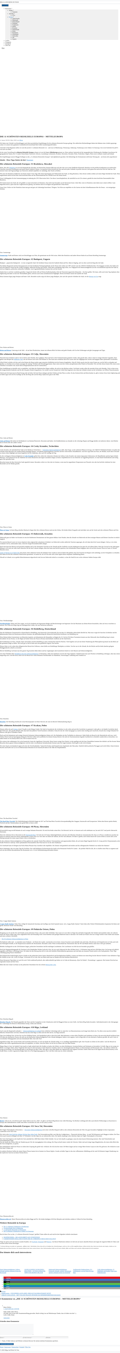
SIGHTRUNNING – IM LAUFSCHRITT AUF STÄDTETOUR (22, 1237)
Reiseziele (8, 8)
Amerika (12, 13)
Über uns (7, 45)
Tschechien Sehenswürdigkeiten (51, 450)
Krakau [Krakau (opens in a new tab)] (16, 729)
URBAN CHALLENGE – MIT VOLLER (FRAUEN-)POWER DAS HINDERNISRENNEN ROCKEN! (31, 1295)
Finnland (14, 23)
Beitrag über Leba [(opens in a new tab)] (51, 964)
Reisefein (2, 721)
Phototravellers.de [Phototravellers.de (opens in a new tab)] (5, 1219)
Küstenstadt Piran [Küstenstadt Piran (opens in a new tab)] (31, 835)
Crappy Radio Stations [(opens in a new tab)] (7, 924)
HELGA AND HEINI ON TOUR (9, 2)
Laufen (7, 40)
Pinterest (49, 1242)
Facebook (34, 1242)
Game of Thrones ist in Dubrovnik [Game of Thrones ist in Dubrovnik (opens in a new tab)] (9, 552)
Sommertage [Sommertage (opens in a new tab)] (4, 255)
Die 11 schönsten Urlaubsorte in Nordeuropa (16, 1226)
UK (13, 37)
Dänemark (15, 20)
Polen (13, 31)
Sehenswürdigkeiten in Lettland (32, 1031)
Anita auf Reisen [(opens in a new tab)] (5, 441)
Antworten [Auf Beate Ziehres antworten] (6, 1318)
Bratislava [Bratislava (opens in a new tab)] (12, 167)
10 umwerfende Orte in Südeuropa (13, 1228)
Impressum (7, 1349)
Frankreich (15, 25)
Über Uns (28, 1349)
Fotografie (8, 42)
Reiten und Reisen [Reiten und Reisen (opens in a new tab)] (5, 350)
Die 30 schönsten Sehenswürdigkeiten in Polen (15, 939)
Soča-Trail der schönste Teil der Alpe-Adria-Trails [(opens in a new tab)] (23, 1134)
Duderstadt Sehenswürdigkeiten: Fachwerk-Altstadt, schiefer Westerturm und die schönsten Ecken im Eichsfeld (60, 1271)
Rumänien (15, 32)
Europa (11, 17)
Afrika (11, 10)
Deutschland (15, 21)
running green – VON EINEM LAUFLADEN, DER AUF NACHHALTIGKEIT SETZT (26, 1293)
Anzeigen (30, 160)
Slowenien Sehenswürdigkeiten (33, 1130)
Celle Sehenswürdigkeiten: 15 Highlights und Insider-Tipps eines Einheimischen (107, 1271)
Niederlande (15, 29)
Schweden (15, 36)
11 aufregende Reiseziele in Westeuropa (15, 1229)
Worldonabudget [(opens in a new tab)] (5, 623)
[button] (3, 48)
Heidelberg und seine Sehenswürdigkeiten (26, 654)
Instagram (8, 44)
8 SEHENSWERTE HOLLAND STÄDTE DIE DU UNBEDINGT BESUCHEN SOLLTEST (30, 1239)
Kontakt (22, 1349)
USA (13, 15)
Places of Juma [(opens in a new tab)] (4, 530)
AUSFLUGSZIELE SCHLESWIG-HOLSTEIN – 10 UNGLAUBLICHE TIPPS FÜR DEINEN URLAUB (34, 1271)
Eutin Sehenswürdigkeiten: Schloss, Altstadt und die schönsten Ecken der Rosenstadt (10, 1271)
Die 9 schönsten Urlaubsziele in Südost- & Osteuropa (19, 1231)
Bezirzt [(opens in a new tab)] (2, 1121)
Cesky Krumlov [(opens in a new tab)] (29, 456)
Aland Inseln (15, 18)
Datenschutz (15, 1349)
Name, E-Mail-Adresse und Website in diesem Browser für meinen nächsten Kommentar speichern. (30, 1343)
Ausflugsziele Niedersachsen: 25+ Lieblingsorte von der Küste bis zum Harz (83, 1271)
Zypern (14, 39)
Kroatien (14, 28)
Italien (14, 26)
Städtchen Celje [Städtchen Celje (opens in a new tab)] (18, 359)
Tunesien (14, 12)
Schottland (15, 34)
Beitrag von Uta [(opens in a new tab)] (93, 276)
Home (1, 1349)
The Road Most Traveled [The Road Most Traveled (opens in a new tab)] (7, 821)
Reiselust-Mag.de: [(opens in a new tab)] (5, 1022)
